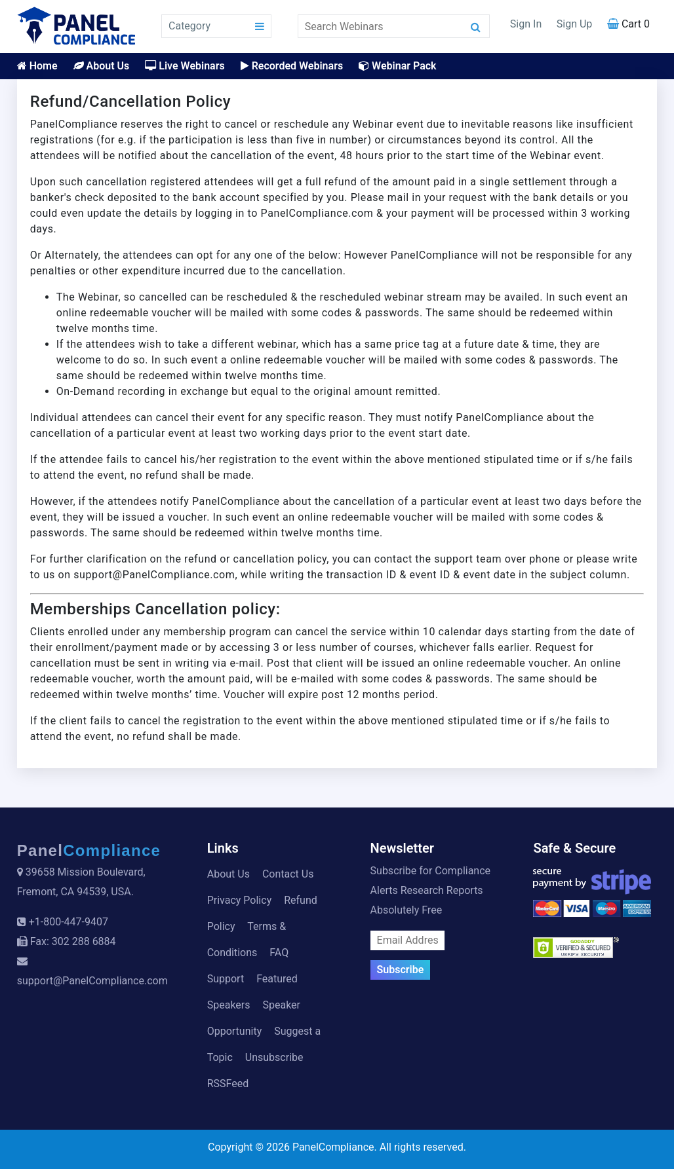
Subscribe (400, 969)
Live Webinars (184, 66)
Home (37, 66)
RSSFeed (228, 1083)
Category (189, 26)
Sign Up (575, 24)
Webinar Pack (397, 66)
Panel (89, 850)
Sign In (526, 24)
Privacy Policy (239, 900)
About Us (101, 66)
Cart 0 (628, 24)
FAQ (278, 952)
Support (225, 979)
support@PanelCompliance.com (92, 980)
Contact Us (288, 874)
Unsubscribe (274, 1057)
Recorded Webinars (292, 66)
